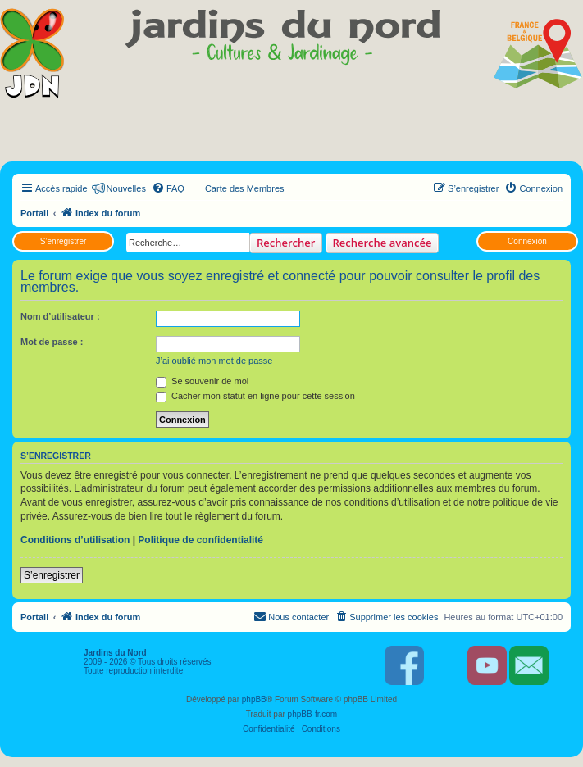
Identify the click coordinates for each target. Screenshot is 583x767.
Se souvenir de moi (202, 381)
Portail (34, 213)
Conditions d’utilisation (75, 540)
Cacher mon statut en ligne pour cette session (255, 396)
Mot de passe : (51, 342)
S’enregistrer (63, 241)
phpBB (254, 699)
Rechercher (286, 242)
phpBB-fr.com (313, 714)
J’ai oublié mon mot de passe (214, 360)
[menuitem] (168, 188)
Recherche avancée (382, 242)
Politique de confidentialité (200, 540)
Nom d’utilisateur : (60, 316)
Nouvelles (126, 188)
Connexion (527, 241)
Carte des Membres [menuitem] (245, 188)
